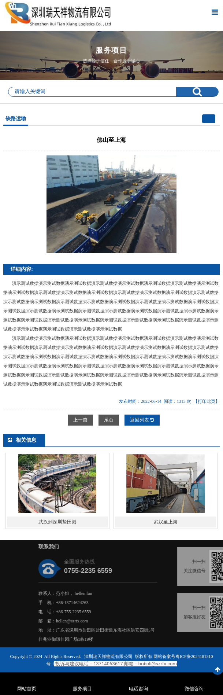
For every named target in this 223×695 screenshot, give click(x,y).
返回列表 (142, 420)
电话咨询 (138, 688)
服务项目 (82, 688)
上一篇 (80, 420)
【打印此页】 (206, 401)
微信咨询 (194, 688)
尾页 (109, 420)
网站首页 (26, 688)
